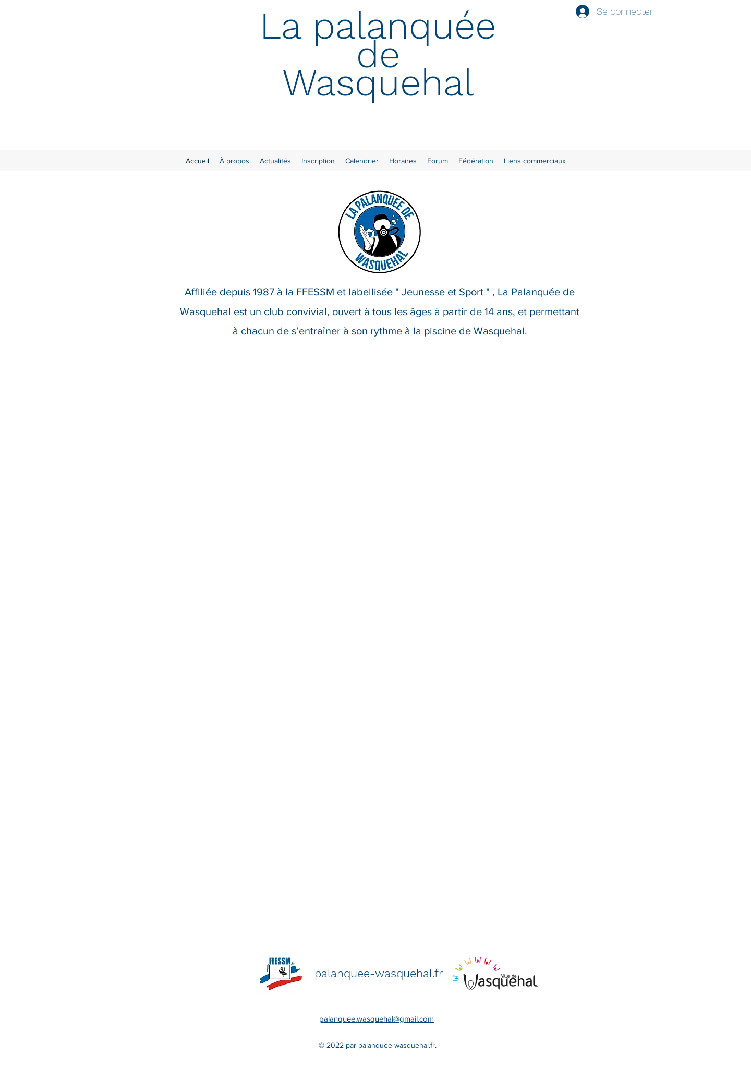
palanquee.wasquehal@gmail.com (376, 1018)
